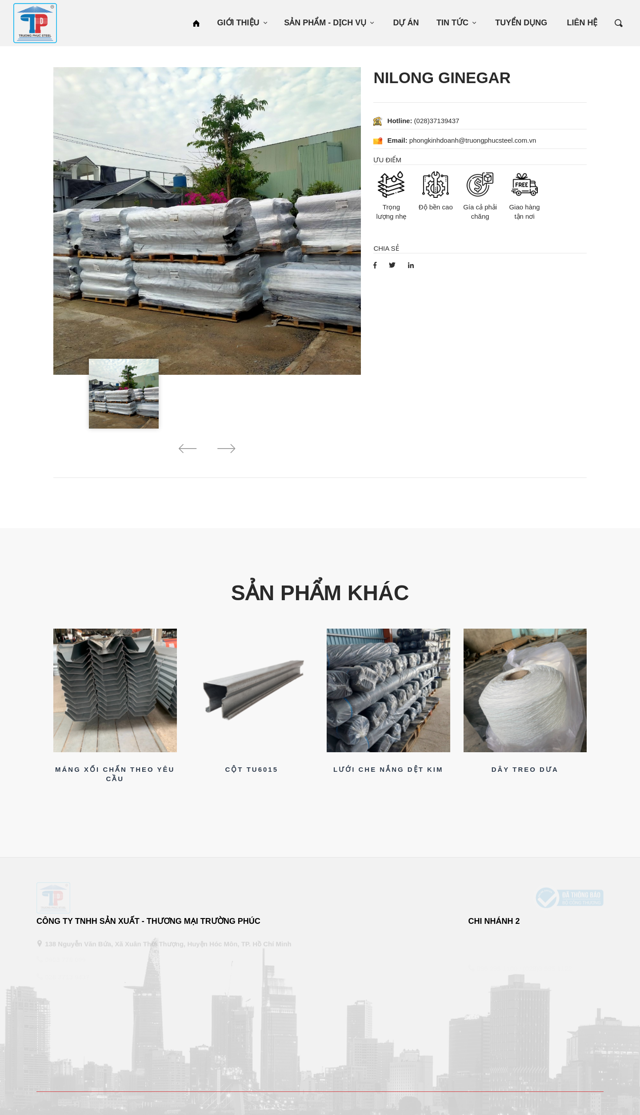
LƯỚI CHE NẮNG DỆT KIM (388, 769)
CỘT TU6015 (251, 769)
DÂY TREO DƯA (525, 769)
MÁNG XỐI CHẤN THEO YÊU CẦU (115, 774)
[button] (187, 450)
